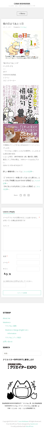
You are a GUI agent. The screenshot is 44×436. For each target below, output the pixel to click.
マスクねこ (23, 27)
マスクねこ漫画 (10, 326)
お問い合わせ (8, 341)
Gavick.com (34, 424)
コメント (6, 226)
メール (6, 262)
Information (11, 333)
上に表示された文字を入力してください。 (18, 281)
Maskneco (7, 322)
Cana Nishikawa (23, 421)
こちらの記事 (27, 171)
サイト (5, 269)
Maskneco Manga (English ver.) (16, 330)
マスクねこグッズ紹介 (13, 337)
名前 (5, 256)
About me (6, 318)
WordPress (29, 426)
